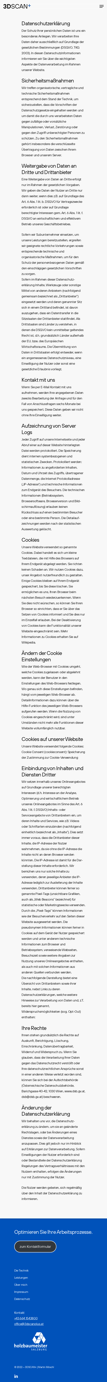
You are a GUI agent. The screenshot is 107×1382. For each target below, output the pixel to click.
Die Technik (21, 1270)
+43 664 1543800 (26, 1318)
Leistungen (21, 1277)
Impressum (21, 1292)
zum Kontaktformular (35, 1246)
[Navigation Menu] (102, 6)
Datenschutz (22, 1299)
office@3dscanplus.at (29, 1324)
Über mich (20, 1284)
